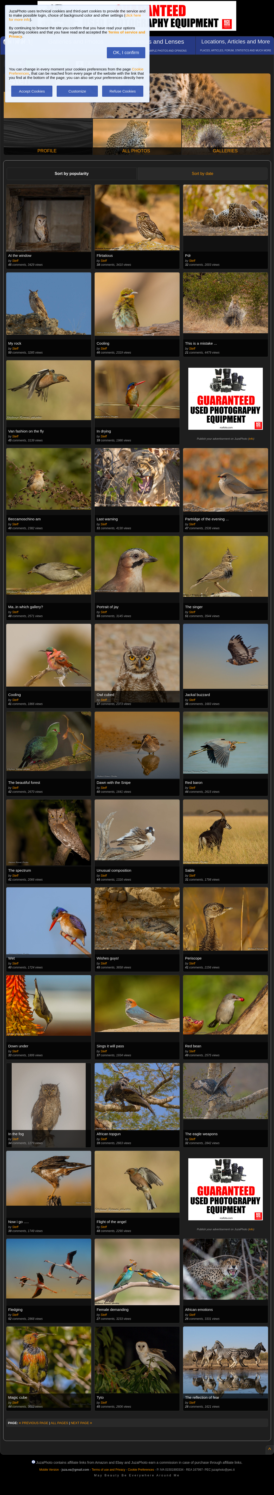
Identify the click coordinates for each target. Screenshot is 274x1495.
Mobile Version (49, 1469)
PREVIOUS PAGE (33, 1423)
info (251, 438)
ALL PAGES (59, 1423)
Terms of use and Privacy (108, 1469)
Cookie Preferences (141, 1469)
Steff (15, 261)
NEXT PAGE (81, 1423)
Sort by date (202, 173)
